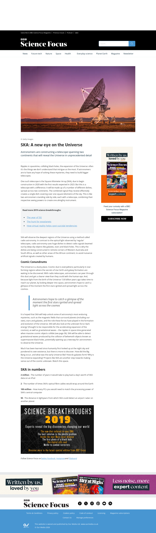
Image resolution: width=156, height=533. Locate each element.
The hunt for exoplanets (39, 221)
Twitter (44, 458)
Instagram (60, 458)
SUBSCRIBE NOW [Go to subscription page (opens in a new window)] (117, 219)
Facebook (51, 458)
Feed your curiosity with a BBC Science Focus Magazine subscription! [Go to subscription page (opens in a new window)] (117, 209)
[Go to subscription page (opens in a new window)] (117, 202)
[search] (132, 43)
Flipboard (73, 458)
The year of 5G (34, 217)
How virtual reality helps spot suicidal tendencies (52, 225)
